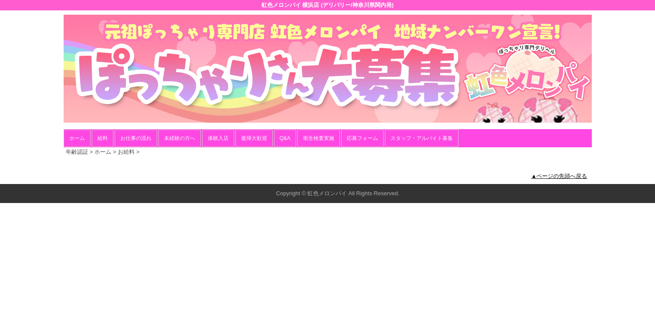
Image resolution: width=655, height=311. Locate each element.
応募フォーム (362, 138)
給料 (102, 138)
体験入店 (218, 138)
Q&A (285, 138)
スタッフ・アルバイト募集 (421, 138)
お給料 (126, 152)
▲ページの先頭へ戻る (559, 176)
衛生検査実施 (318, 138)
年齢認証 (77, 152)
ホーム (77, 138)
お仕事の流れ (136, 138)
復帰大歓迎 (254, 138)
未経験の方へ (179, 138)
